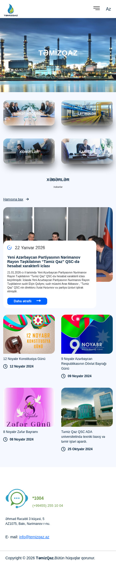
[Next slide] (88, 248)
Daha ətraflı (27, 301)
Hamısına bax (16, 199)
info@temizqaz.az (34, 537)
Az (108, 9)
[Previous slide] (81, 248)
